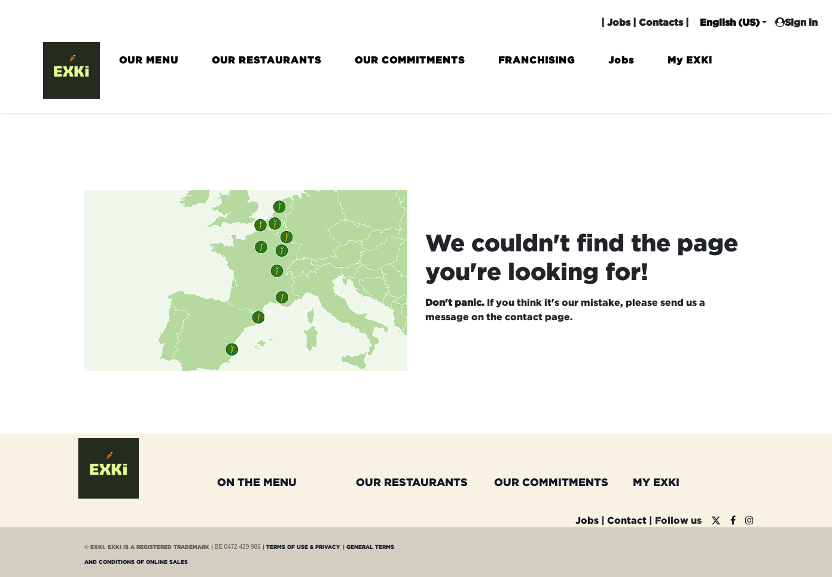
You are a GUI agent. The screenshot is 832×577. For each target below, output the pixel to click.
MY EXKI (656, 482)
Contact (627, 520)
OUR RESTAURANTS (412, 482)
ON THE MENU (257, 482)
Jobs (618, 22)
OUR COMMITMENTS (551, 482)
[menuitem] (148, 65)
